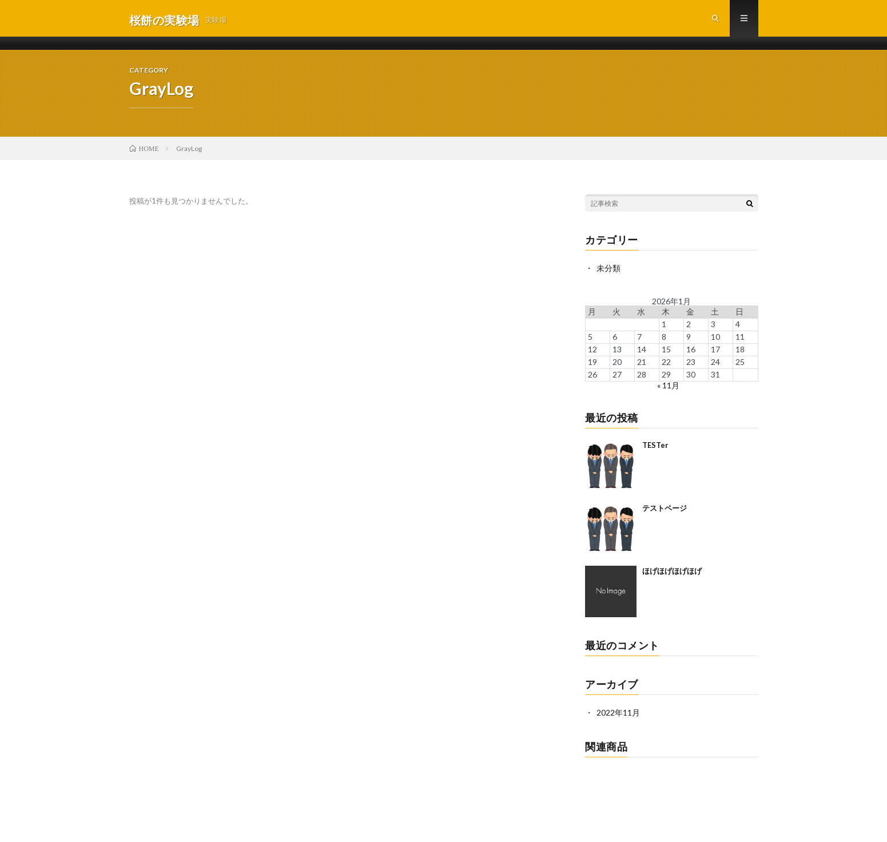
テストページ (664, 510)
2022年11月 (618, 715)
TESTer (655, 447)
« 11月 (668, 388)
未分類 (608, 271)
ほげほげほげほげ (672, 573)
